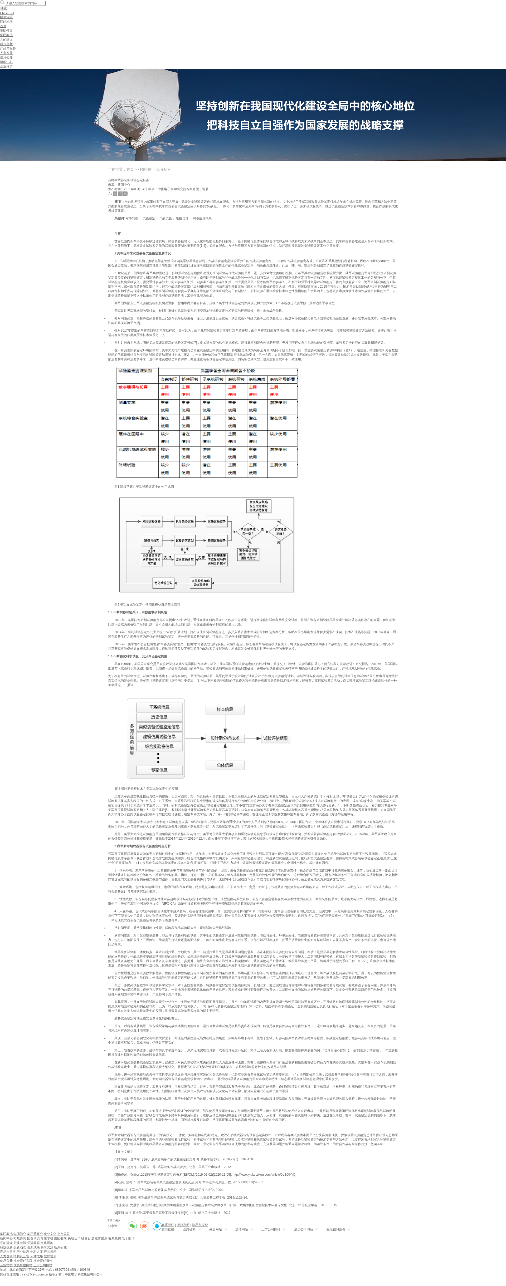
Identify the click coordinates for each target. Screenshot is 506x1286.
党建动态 (33, 1243)
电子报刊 (128, 1238)
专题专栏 (47, 1238)
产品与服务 (8, 48)
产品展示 (50, 1252)
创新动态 (19, 1247)
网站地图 (6, 21)
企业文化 (50, 1234)
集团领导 (6, 30)
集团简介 (19, 1234)
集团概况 (6, 35)
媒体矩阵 (6, 17)
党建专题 (19, 1243)
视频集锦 (114, 1238)
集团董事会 (35, 1234)
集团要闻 (60, 1238)
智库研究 (164, 169)
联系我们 (168, 1225)
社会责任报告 (42, 1261)
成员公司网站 (303, 1229)
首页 (3, 26)
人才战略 (36, 1256)
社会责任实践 (22, 1261)
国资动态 (33, 1238)
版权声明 (183, 1225)
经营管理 (87, 1238)
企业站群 (6, 66)
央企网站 (215, 1229)
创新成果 (33, 1247)
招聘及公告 (21, 1256)
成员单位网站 (22, 1265)
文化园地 (47, 1243)
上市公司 (63, 1234)
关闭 (118, 1220)
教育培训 (50, 1256)
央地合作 (74, 1238)
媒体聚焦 (101, 1238)
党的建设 (6, 39)
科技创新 (6, 44)
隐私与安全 (200, 1225)
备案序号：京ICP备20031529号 (130, 1274)
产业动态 (23, 1252)
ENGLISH (7, 13)
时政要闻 (19, 1238)
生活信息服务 (336, 1229)
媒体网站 (241, 1229)
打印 (111, 1220)
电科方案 (36, 1252)
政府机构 (189, 1229)
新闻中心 (6, 62)
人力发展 (6, 53)
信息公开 (6, 57)
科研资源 (47, 1247)
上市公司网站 (270, 1229)
